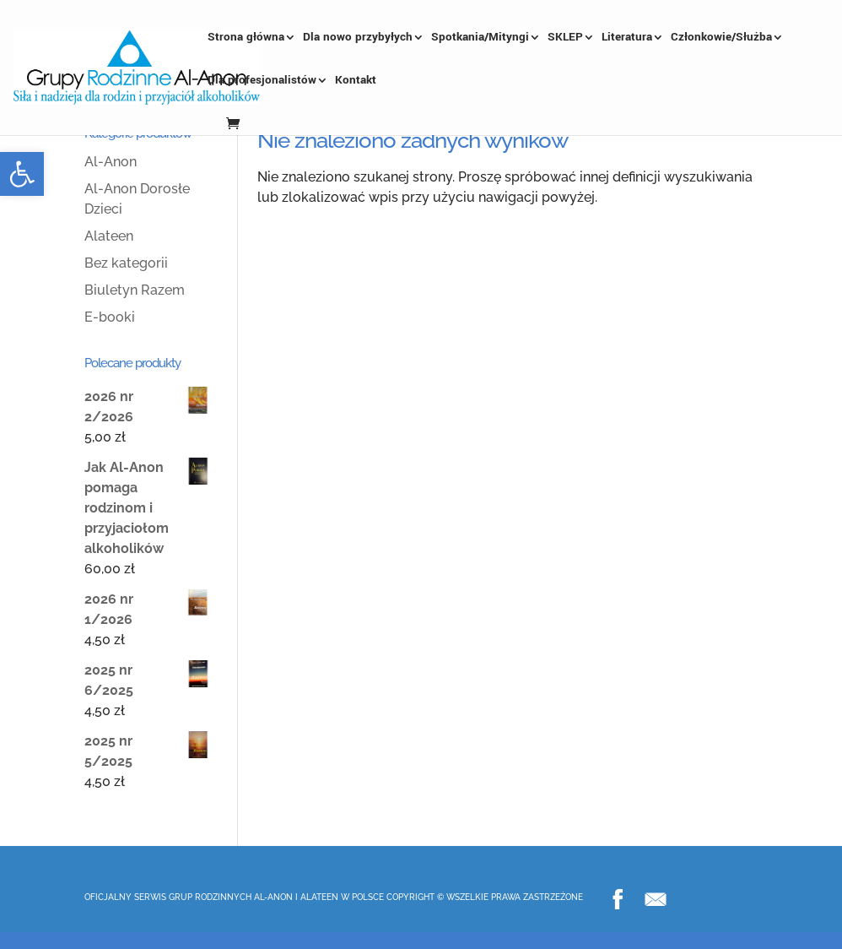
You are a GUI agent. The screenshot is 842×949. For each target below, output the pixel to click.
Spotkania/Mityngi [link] (480, 38)
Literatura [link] (627, 38)
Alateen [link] (108, 236)
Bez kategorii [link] (126, 263)
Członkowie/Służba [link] (721, 38)
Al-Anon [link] (110, 162)
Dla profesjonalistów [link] (262, 81)
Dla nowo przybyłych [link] (358, 38)
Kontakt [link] (355, 81)
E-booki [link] (109, 317)
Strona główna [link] (246, 38)
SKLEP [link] (565, 38)
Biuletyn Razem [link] (134, 290)
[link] (22, 174)
